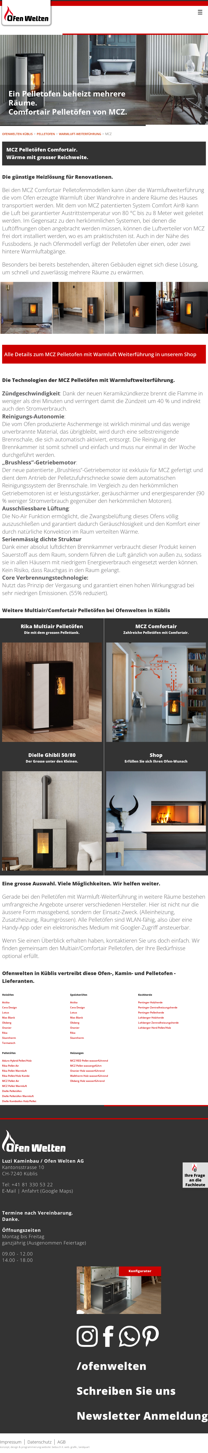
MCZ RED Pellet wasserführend (89, 1060)
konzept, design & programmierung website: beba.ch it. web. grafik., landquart (45, 1447)
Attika (6, 1002)
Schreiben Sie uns (126, 1391)
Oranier (6, 1028)
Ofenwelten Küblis (17, 134)
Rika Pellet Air (10, 1065)
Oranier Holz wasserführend (87, 1071)
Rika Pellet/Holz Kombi (15, 1076)
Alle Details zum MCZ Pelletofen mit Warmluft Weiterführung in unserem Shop (100, 354)
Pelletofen (46, 134)
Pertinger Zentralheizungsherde (157, 1007)
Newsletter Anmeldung (142, 1415)
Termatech (8, 1043)
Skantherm (9, 1038)
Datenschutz (39, 1442)
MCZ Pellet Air (10, 1081)
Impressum (11, 1442)
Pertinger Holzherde (150, 1002)
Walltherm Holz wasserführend (89, 1076)
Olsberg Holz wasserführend (87, 1081)
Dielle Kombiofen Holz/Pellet (19, 1101)
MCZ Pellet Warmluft (14, 1086)
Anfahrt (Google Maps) (47, 1191)
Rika (4, 1033)
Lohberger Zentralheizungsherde (158, 1022)
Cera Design (9, 1007)
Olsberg (6, 1022)
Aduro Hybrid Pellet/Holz (17, 1060)
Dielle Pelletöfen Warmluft (18, 1096)
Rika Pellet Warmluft (14, 1071)
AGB (61, 1442)
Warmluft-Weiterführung (80, 134)
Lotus (5, 1012)
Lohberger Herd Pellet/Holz (154, 1028)
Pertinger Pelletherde (151, 1012)
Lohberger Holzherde (151, 1017)
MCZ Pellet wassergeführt (86, 1065)
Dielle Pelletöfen (12, 1091)
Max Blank (8, 1017)
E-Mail (9, 1191)
